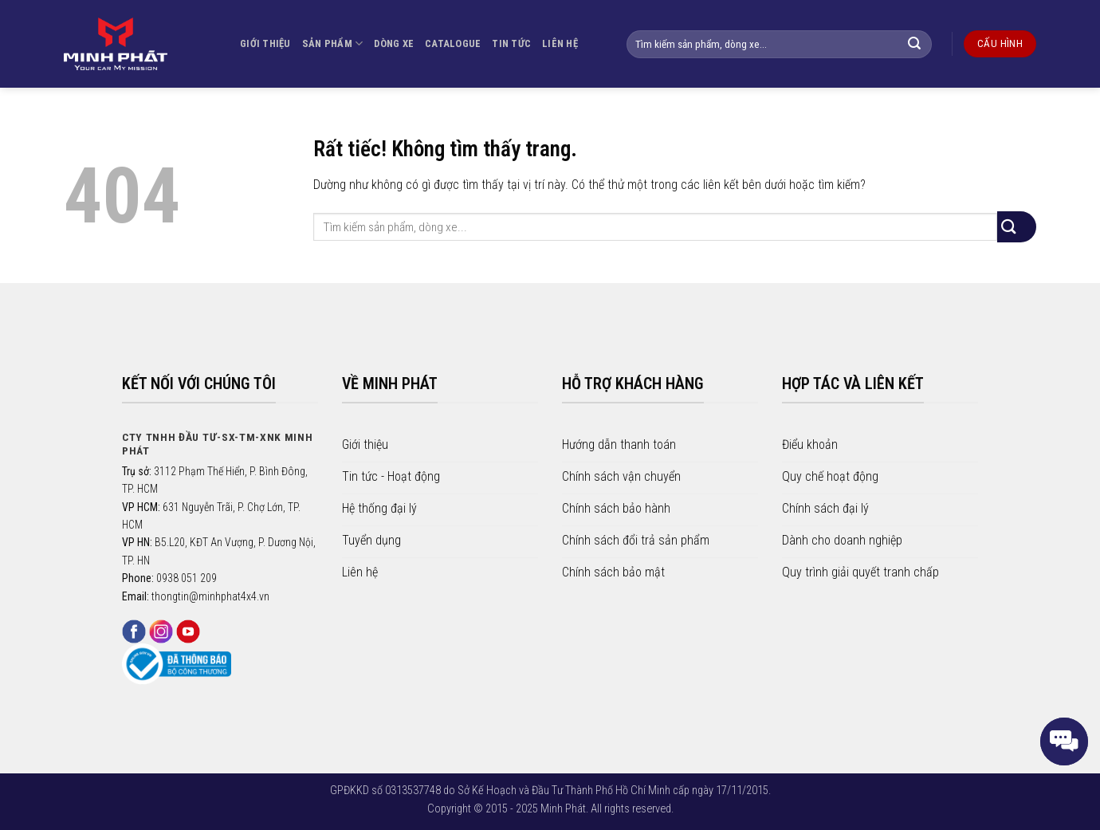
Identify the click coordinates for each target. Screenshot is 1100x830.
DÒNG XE (394, 43)
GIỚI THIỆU (265, 43)
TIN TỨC (511, 43)
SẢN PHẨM (332, 43)
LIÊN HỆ (560, 43)
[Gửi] (922, 44)
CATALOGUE (453, 43)
